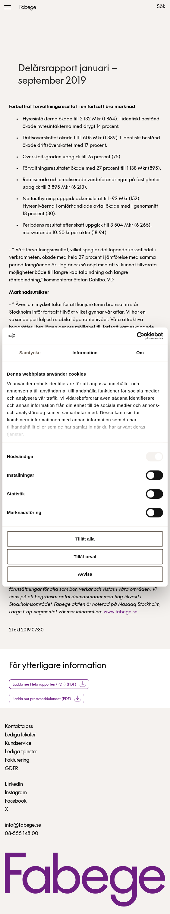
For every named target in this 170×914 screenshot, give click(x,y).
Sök (161, 7)
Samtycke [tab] (30, 352)
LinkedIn (14, 784)
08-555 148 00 (21, 834)
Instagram (16, 793)
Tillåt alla (85, 538)
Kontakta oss (19, 727)
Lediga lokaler (20, 735)
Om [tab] (140, 352)
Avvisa (85, 574)
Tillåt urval (85, 556)
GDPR (11, 769)
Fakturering (17, 760)
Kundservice (18, 743)
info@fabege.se (23, 825)
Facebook (16, 801)
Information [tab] (85, 352)
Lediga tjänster (21, 752)
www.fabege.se (120, 612)
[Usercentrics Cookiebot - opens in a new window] (136, 336)
